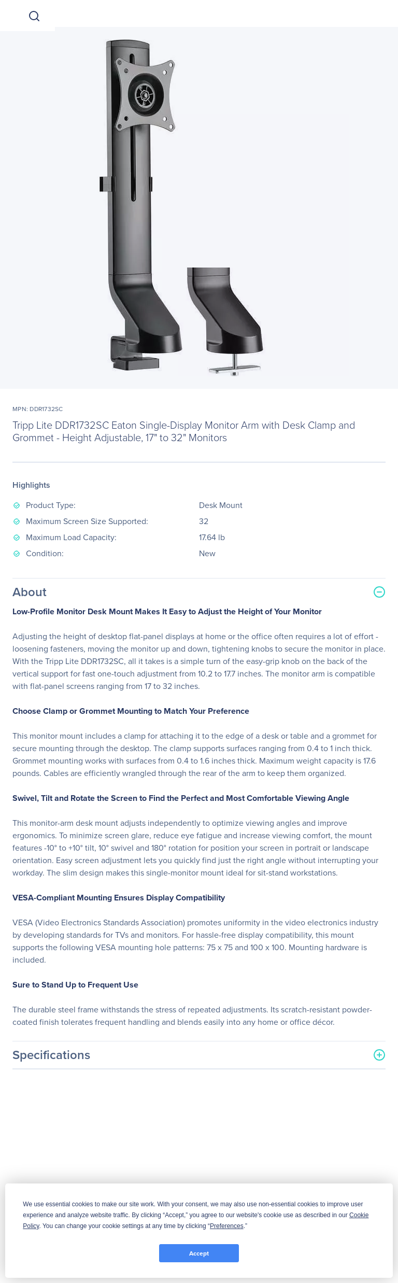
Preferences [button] (227, 1226)
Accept (199, 1253)
